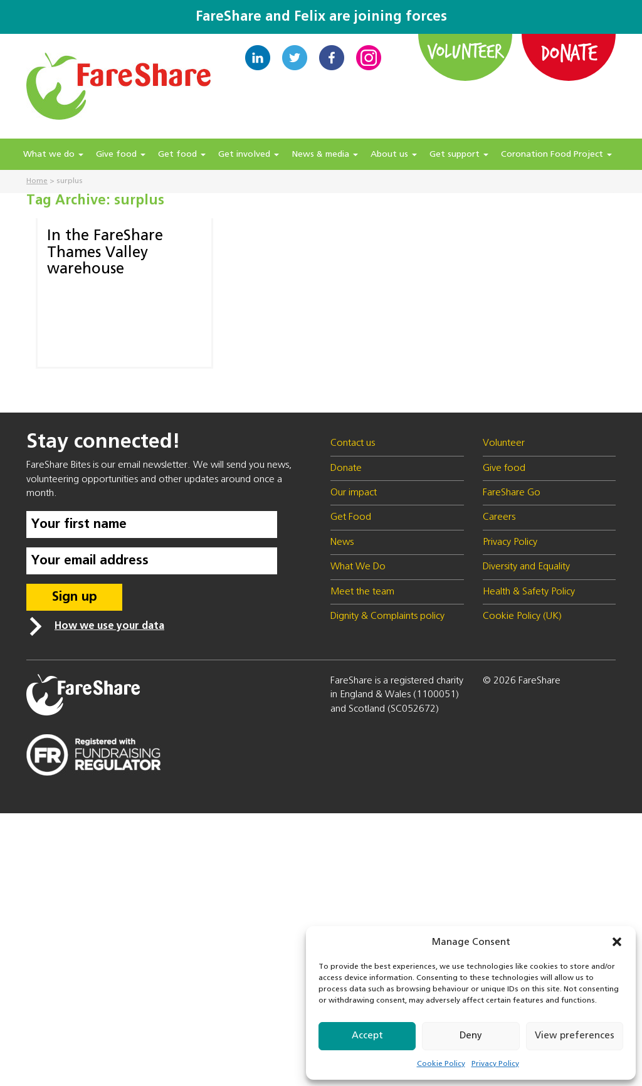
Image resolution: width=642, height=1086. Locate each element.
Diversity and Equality (526, 567)
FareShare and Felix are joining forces (321, 17)
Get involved (248, 154)
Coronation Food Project (556, 154)
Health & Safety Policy (529, 592)
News (342, 542)
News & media (325, 154)
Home (37, 181)
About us (394, 154)
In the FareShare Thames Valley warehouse (105, 252)
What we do (53, 154)
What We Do (358, 567)
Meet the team (362, 592)
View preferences (574, 1035)
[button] (617, 942)
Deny (471, 1035)
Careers (499, 517)
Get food (182, 154)
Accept (367, 1035)
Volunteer (465, 51)
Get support (458, 154)
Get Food (350, 517)
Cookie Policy (441, 1064)
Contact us (352, 443)
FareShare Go (511, 493)
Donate (568, 52)
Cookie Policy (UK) (522, 616)
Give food (120, 154)
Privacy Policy (495, 1064)
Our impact (353, 493)
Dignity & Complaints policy (387, 616)
